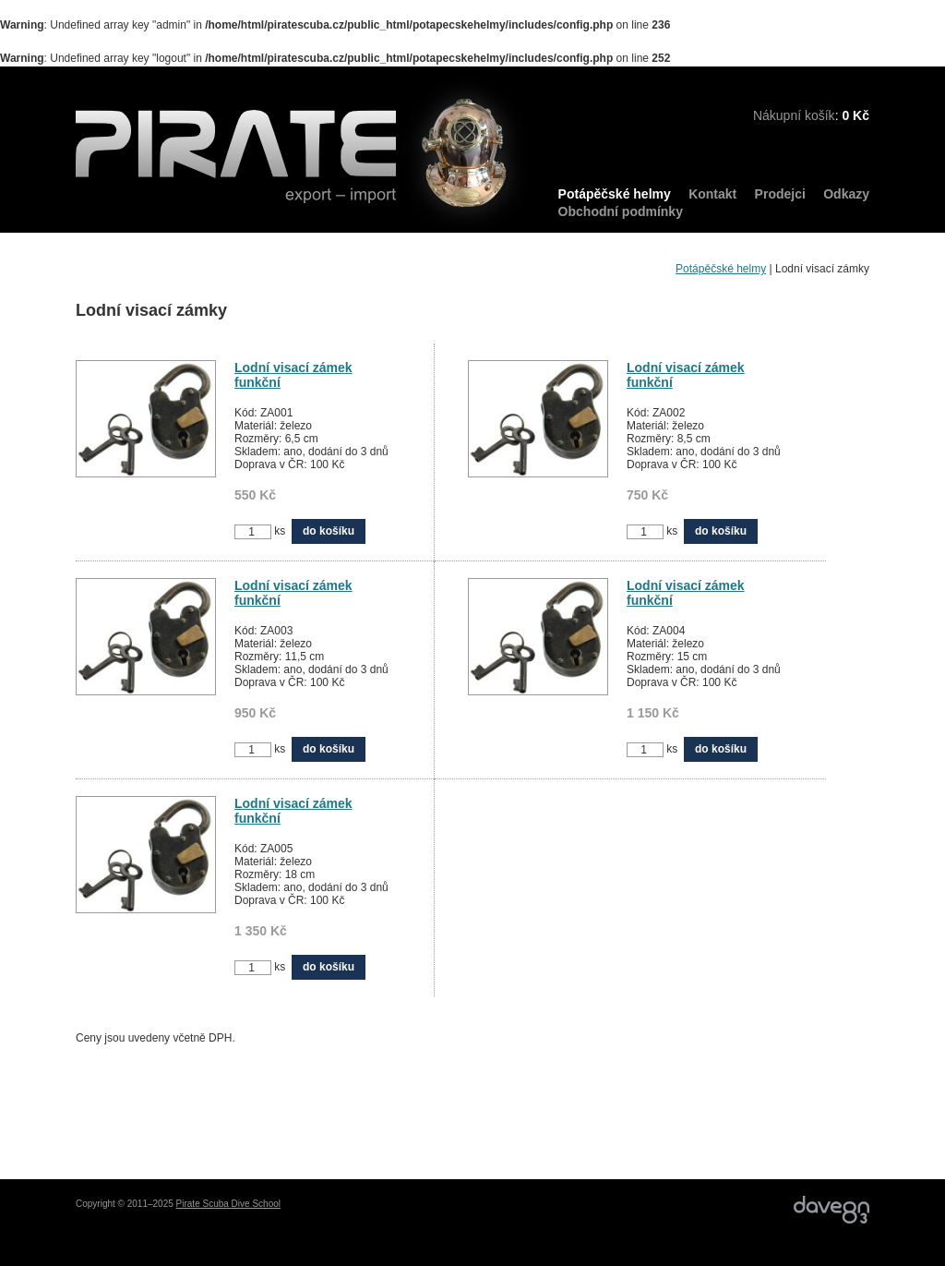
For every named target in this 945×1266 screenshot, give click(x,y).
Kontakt (712, 194)
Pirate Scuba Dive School (228, 1204)
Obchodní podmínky (620, 211)
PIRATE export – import (302, 154)
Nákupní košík (794, 115)
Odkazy (846, 194)
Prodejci (780, 194)
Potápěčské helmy (614, 194)
